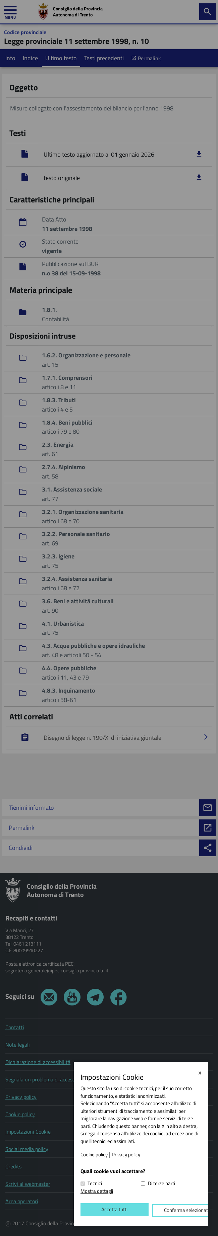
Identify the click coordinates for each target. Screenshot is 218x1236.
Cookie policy (94, 1156)
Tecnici (95, 1185)
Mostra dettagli (96, 1192)
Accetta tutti (108, 1211)
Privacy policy (126, 1156)
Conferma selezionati (167, 1211)
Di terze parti (161, 1185)
